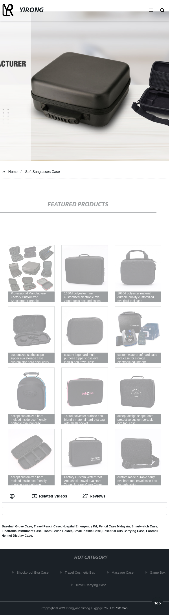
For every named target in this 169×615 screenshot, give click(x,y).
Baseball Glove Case (17, 526)
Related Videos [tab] (49, 496)
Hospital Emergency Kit (79, 526)
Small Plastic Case (87, 531)
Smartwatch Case (144, 526)
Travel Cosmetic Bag (81, 572)
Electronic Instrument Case (22, 531)
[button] (151, 10)
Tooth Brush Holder (57, 531)
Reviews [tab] (94, 496)
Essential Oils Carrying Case (124, 531)
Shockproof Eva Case (34, 572)
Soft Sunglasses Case (42, 172)
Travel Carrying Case (92, 585)
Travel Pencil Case (47, 526)
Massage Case (124, 572)
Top (157, 603)
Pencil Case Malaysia (114, 526)
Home (13, 172)
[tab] (13, 496)
